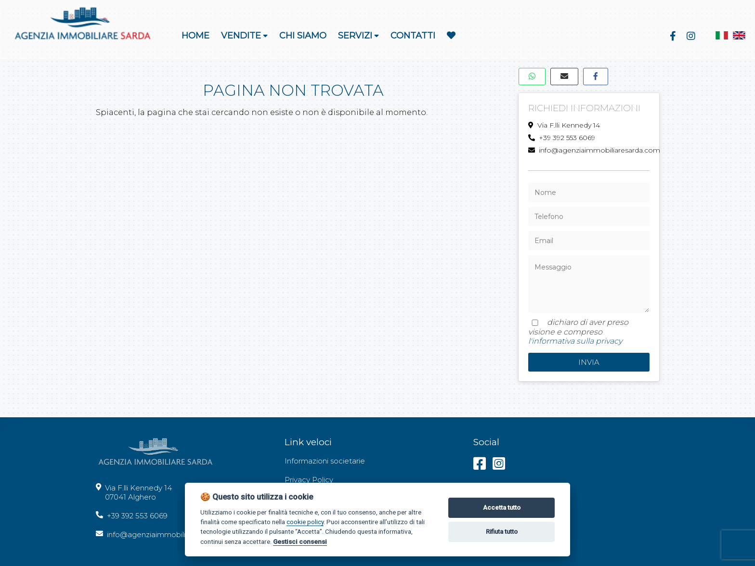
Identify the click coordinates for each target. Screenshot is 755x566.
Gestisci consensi (300, 541)
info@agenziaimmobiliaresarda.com (589, 150)
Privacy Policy (309, 479)
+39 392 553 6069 (561, 137)
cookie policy (305, 522)
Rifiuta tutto (502, 531)
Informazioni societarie (325, 460)
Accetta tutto (502, 507)
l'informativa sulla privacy (575, 341)
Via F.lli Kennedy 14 (564, 125)
